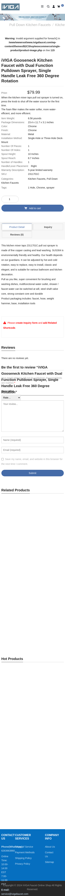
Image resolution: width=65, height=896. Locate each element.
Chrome (40, 187)
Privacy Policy (22, 863)
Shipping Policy (23, 858)
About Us (50, 846)
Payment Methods (25, 852)
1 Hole (31, 187)
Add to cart (32, 208)
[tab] (17, 227)
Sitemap (49, 862)
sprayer (50, 187)
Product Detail (17, 227)
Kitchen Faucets (36, 178)
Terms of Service (24, 846)
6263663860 (8, 850)
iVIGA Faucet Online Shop (37, 885)
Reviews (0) (17, 234)
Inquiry (48, 227)
